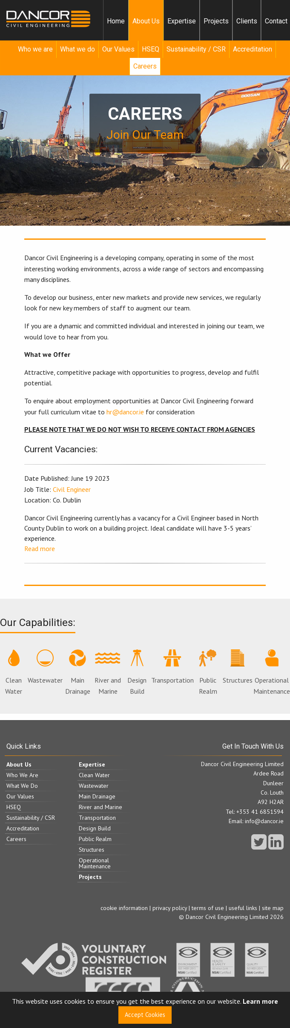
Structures (238, 666)
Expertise (181, 21)
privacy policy (169, 908)
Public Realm (208, 672)
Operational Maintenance (271, 672)
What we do (77, 49)
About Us (146, 21)
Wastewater (45, 666)
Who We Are (22, 775)
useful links (243, 908)
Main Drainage (77, 672)
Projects (216, 21)
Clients (246, 21)
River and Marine (108, 672)
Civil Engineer (72, 489)
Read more (39, 548)
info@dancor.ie (264, 821)
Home (116, 21)
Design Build (136, 672)
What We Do (22, 786)
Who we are (35, 49)
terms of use (208, 908)
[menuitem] (116, 21)
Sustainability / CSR (196, 49)
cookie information (124, 908)
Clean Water (13, 672)
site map (273, 908)
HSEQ (150, 49)
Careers (145, 66)
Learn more (260, 1001)
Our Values (118, 49)
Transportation (172, 666)
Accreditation (252, 49)
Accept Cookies (145, 1015)
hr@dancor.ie (125, 412)
